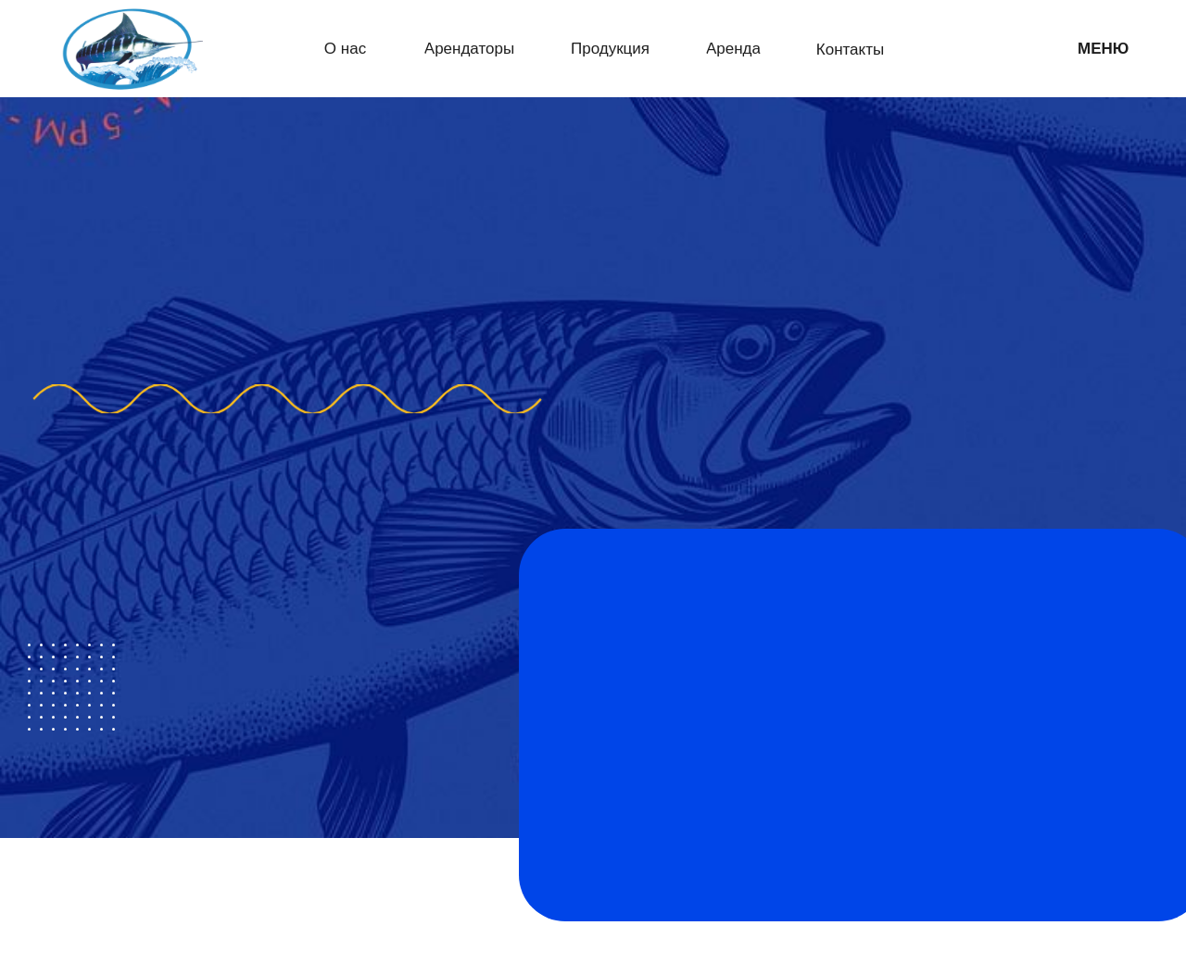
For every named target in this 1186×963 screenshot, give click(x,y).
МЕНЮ (1103, 48)
